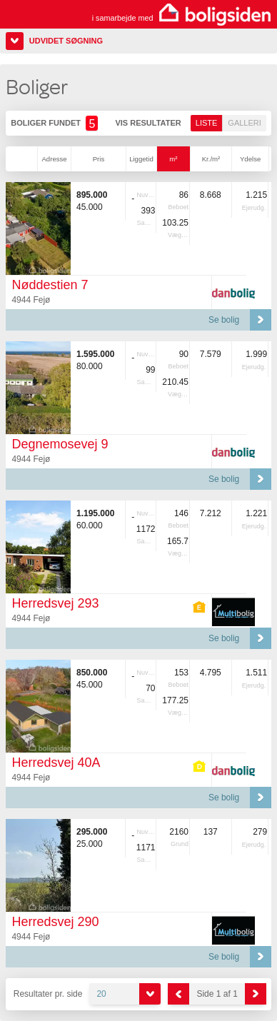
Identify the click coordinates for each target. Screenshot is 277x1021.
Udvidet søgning (66, 40)
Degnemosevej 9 (59, 444)
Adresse (53, 159)
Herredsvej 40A (55, 762)
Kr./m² (211, 159)
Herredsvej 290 (55, 922)
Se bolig (223, 320)
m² (173, 159)
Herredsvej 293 (55, 603)
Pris (99, 159)
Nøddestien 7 (49, 285)
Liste (207, 123)
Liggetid (141, 159)
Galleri (244, 123)
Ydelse (250, 159)
